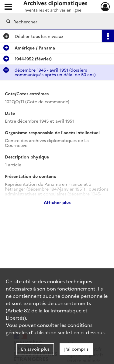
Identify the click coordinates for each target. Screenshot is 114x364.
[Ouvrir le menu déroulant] (8, 7)
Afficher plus (57, 202)
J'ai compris (76, 349)
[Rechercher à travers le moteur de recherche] (56, 21)
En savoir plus (35, 349)
